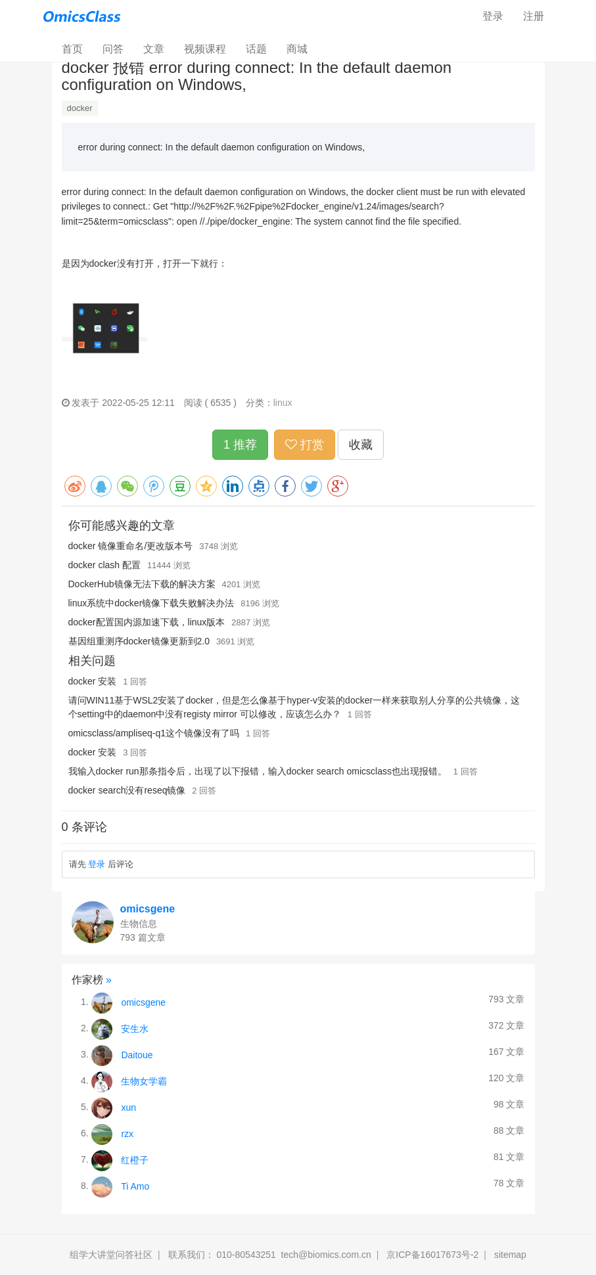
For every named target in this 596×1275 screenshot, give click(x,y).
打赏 (304, 444)
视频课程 (205, 49)
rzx (127, 1133)
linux (282, 402)
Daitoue (136, 1054)
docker (80, 108)
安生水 (135, 1028)
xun (128, 1107)
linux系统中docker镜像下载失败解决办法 (151, 603)
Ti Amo (135, 1185)
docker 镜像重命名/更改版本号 (130, 546)
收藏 (361, 444)
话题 (256, 49)
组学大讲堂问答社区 (111, 1254)
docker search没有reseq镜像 (127, 790)
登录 (492, 16)
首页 (77, 48)
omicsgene (147, 908)
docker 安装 (92, 681)
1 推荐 (240, 444)
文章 (153, 49)
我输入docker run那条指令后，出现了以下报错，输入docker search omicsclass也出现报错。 (257, 771)
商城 (297, 49)
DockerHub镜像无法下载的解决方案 (142, 584)
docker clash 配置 (104, 565)
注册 (533, 16)
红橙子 (135, 1159)
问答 (113, 49)
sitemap (510, 1254)
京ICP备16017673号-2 (432, 1254)
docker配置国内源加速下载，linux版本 (146, 622)
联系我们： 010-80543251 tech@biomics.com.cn (269, 1254)
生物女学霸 (144, 1080)
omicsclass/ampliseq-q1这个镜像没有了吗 (154, 733)
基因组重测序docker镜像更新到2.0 (139, 641)
